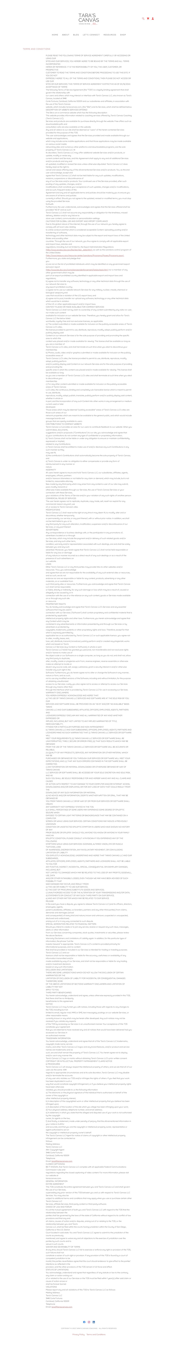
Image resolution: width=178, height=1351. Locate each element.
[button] (152, 18)
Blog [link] (76, 35)
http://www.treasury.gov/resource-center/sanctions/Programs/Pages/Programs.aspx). (85, 255)
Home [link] (55, 35)
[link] (89, 18)
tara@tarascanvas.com (62, 1161)
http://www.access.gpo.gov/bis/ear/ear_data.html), (70, 250)
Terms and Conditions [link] (96, 1334)
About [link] (65, 35)
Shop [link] (123, 35)
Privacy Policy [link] (78, 1334)
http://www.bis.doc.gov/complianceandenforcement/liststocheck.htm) (77, 270)
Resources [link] (110, 35)
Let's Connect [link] (91, 35)
